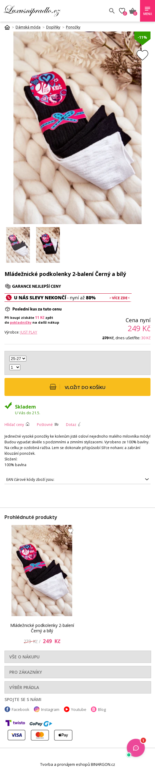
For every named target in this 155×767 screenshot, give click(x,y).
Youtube (78, 709)
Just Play (28, 332)
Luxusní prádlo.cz (47, 11)
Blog (102, 709)
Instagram (50, 709)
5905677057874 (77, 479)
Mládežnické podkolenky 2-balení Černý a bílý (42, 628)
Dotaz (71, 424)
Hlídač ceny (14, 424)
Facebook (20, 709)
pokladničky (20, 322)
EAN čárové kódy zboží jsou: (30, 479)
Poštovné (45, 424)
